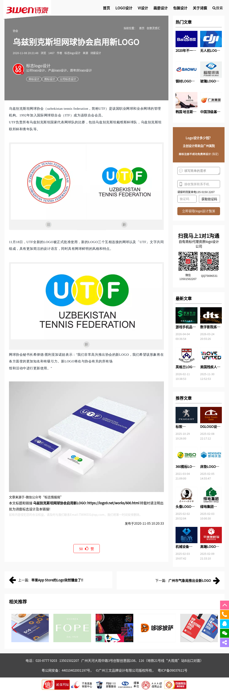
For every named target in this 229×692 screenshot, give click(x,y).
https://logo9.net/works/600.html (113, 503)
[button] (14, 628)
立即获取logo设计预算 (198, 211)
